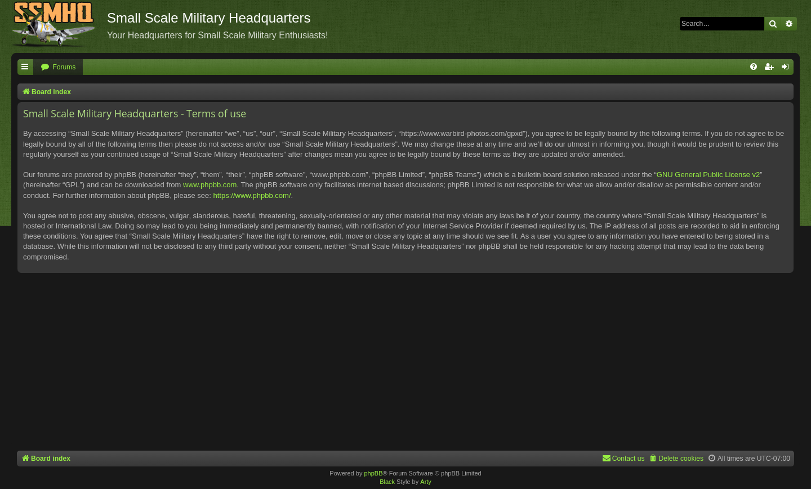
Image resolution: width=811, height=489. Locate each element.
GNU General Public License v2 (708, 174)
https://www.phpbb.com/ (252, 195)
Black (387, 481)
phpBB (373, 473)
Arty (425, 481)
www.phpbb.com (210, 184)
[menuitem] (58, 67)
